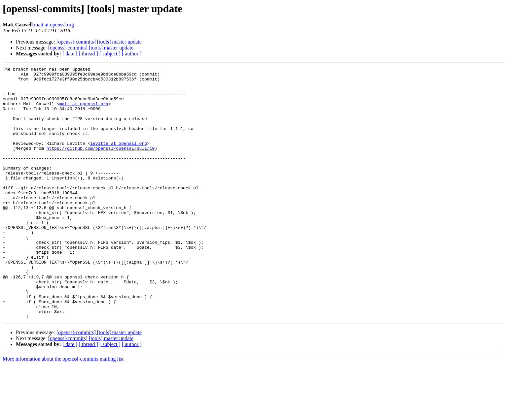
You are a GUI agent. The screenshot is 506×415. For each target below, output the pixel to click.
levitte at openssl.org (118, 159)
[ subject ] (110, 53)
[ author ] (132, 53)
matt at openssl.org (54, 24)
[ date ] (69, 53)
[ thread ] (88, 53)
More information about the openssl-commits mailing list (63, 409)
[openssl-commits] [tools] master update (99, 42)
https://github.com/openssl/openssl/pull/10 (101, 165)
